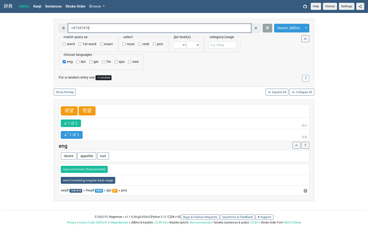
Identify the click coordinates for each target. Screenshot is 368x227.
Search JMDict (288, 28)
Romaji (69, 92)
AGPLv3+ (101, 222)
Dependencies (119, 222)
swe (135, 62)
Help (316, 6)
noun (130, 44)
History (330, 6)
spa (121, 62)
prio (160, 44)
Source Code (87, 222)
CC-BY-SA (160, 222)
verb (145, 44)
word (71, 44)
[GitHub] (305, 6)
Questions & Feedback (237, 217)
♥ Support (264, 217)
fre (109, 62)
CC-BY (254, 222)
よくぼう (71, 123)
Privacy (71, 222)
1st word (89, 44)
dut (83, 62)
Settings (346, 6)
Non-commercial (200, 222)
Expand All (277, 92)
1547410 (76, 190)
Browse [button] (95, 6)
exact (108, 44)
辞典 (8, 6)
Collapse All (301, 92)
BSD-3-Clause (292, 222)
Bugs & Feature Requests (200, 217)
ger (96, 62)
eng (70, 62)
